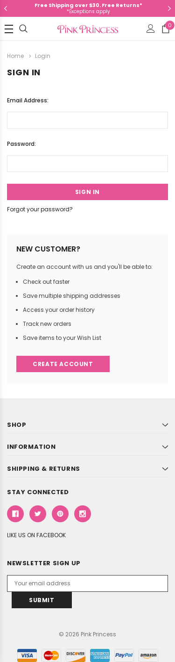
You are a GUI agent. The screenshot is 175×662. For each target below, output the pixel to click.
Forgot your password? (40, 209)
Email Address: (28, 100)
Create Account (63, 364)
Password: (21, 144)
